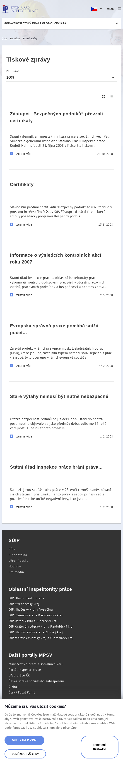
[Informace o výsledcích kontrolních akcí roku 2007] (61, 272)
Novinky (15, 566)
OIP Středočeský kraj (24, 604)
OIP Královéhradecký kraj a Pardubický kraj (41, 626)
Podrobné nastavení (99, 747)
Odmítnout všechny (25, 754)
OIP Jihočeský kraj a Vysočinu (31, 609)
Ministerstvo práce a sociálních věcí (36, 664)
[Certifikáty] (61, 201)
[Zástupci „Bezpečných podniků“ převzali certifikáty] (61, 131)
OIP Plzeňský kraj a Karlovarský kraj (36, 615)
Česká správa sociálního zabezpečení (36, 681)
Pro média (16, 572)
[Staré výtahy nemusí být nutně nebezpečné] (61, 413)
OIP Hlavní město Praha (26, 598)
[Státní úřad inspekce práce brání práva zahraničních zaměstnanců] (61, 484)
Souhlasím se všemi (24, 740)
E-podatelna (18, 555)
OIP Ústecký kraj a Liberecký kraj (33, 621)
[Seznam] (111, 96)
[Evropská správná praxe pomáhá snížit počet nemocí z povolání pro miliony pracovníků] (61, 343)
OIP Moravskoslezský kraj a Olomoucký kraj (41, 638)
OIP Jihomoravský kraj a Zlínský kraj (36, 632)
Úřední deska (18, 561)
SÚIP (12, 549)
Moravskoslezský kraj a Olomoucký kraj (35, 23)
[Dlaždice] (103, 96)
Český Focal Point (22, 692)
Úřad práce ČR (19, 675)
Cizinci (14, 687)
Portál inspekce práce (25, 670)
